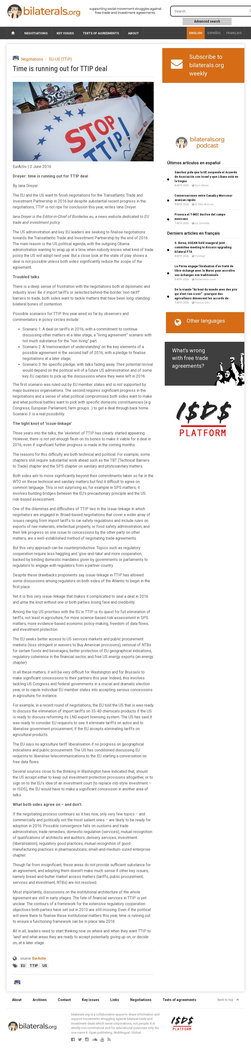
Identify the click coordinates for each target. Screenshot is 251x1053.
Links (114, 1000)
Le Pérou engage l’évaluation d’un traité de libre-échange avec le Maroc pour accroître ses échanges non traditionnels (205, 270)
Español (214, 33)
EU (23, 966)
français (234, 33)
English (195, 33)
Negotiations (36, 33)
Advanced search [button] (207, 21)
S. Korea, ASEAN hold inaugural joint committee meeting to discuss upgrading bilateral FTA (203, 247)
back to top (228, 1000)
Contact (64, 1000)
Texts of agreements (101, 33)
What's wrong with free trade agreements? (190, 358)
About (133, 33)
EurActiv (39, 958)
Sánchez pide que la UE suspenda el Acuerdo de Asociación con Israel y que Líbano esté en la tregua (206, 176)
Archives (40, 1000)
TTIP (34, 966)
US (44, 966)
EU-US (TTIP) (60, 59)
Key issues (65, 33)
